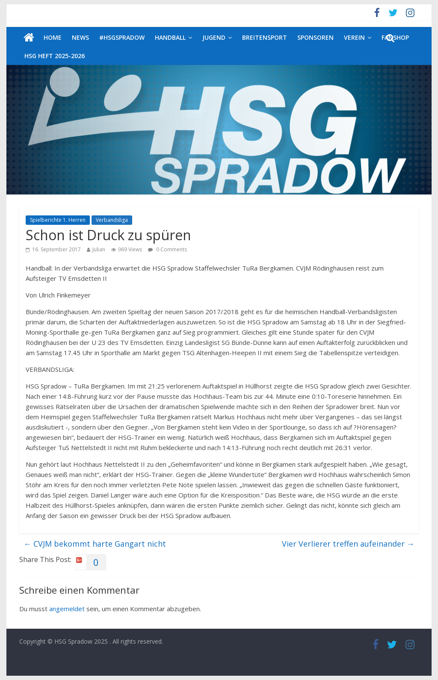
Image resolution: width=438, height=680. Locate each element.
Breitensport (264, 37)
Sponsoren (315, 37)
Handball (170, 37)
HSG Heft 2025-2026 (54, 56)
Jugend (213, 37)
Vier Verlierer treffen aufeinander (348, 544)
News (80, 37)
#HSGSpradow (122, 37)
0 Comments (167, 249)
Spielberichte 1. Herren (58, 220)
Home (53, 37)
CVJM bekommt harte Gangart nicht (95, 544)
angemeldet (67, 608)
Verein (354, 37)
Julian (98, 249)
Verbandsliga (112, 220)
